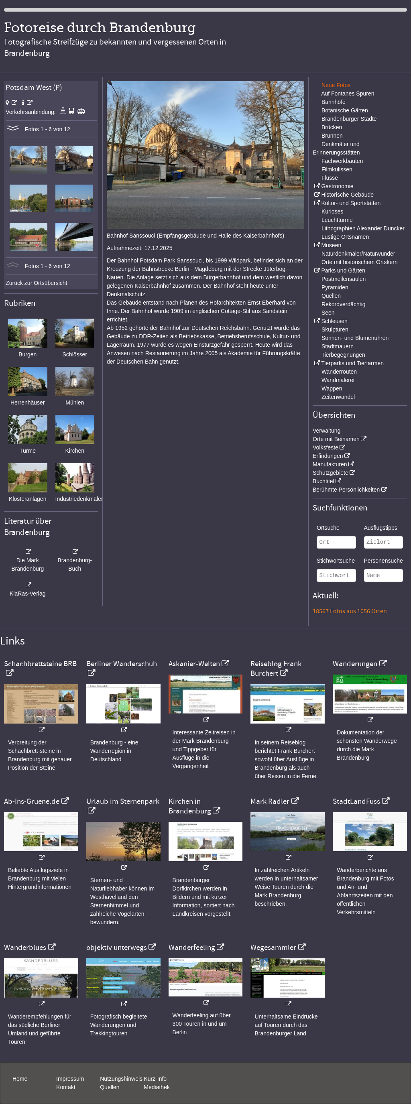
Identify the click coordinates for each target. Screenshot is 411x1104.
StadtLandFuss (356, 801)
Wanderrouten (339, 371)
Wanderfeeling (192, 947)
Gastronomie (337, 186)
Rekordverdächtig (343, 304)
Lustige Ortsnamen (345, 237)
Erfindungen (328, 456)
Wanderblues (25, 947)
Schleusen (334, 321)
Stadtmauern (337, 346)
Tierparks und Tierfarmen (352, 363)
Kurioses (332, 211)
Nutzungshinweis (121, 1079)
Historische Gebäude (347, 194)
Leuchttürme (337, 220)
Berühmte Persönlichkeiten (346, 489)
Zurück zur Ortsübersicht (36, 283)
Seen (328, 312)
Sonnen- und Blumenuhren (355, 338)
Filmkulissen (336, 169)
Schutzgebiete (330, 473)
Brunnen (332, 135)
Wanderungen (355, 664)
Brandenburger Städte (349, 119)
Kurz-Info (155, 1079)
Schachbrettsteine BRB (40, 664)
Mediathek (157, 1087)
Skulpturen (334, 329)
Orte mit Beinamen (336, 439)
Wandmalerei (337, 380)
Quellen (331, 296)
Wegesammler (273, 947)
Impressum (70, 1079)
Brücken (331, 127)
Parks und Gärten (343, 270)
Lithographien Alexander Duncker (363, 228)
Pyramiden (334, 287)
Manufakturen (330, 464)
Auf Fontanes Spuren (347, 93)
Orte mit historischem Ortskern (359, 262)
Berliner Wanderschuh (121, 664)
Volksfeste (325, 447)
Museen (331, 245)
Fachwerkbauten (342, 161)
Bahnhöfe (333, 102)
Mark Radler (269, 801)
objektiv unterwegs (116, 947)
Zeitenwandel (338, 397)
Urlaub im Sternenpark (122, 801)
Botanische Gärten (344, 110)
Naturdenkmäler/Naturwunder (358, 253)
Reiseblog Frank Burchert (275, 668)
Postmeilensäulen (343, 279)
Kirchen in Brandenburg (190, 806)
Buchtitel (323, 481)
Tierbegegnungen (343, 355)
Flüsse (329, 178)
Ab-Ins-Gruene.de (31, 801)
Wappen (331, 388)
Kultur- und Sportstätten (350, 203)
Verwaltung (326, 430)
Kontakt (65, 1087)
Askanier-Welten (194, 664)
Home (19, 1079)
